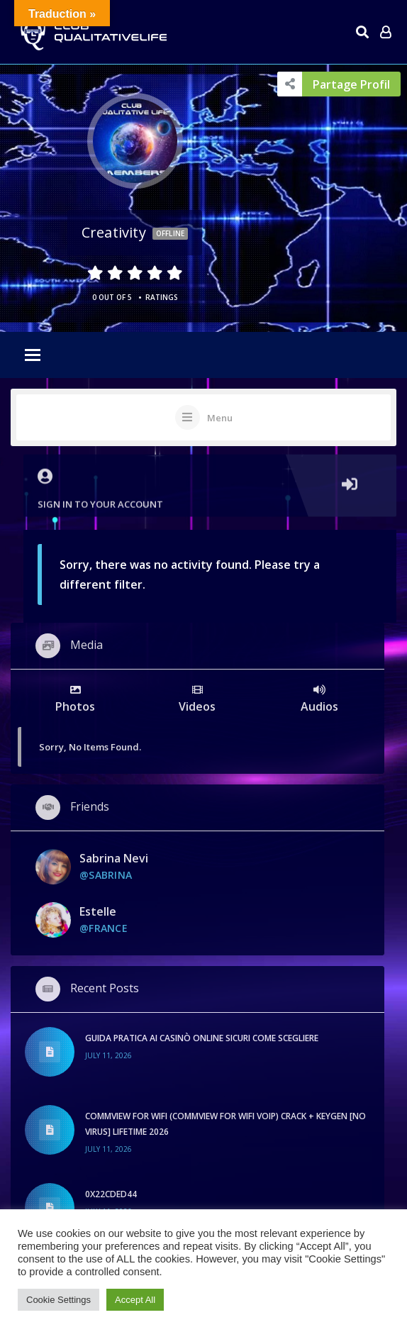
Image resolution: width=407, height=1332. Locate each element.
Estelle (97, 911)
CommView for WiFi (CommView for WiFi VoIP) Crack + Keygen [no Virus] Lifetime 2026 (225, 1124)
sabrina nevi (113, 858)
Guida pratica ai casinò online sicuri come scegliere (201, 1038)
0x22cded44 (111, 1194)
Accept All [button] (135, 1299)
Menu (220, 417)
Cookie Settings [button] (58, 1299)
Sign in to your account (210, 483)
